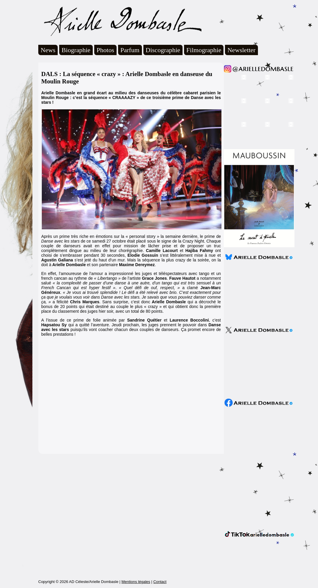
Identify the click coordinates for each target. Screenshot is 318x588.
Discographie (163, 50)
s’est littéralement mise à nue (188, 255)
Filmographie (203, 50)
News (48, 50)
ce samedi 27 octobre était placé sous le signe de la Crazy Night (145, 241)
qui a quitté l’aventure (88, 324)
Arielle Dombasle (119, 21)
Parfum (130, 50)
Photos (105, 50)
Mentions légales (135, 581)
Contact (160, 581)
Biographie (76, 50)
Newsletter (241, 50)
